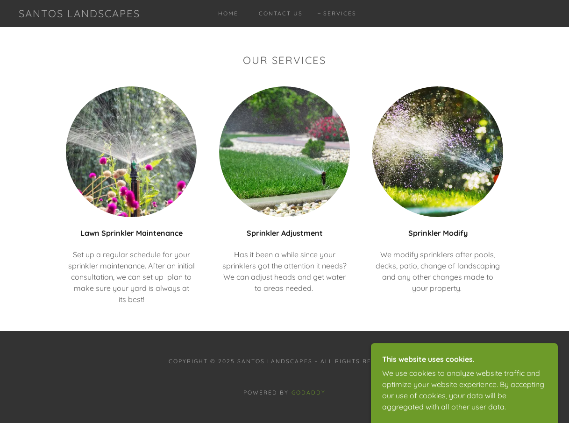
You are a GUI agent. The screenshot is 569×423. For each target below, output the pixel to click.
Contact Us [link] (281, 13)
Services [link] (339, 13)
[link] (79, 14)
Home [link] (228, 13)
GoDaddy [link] (309, 392)
